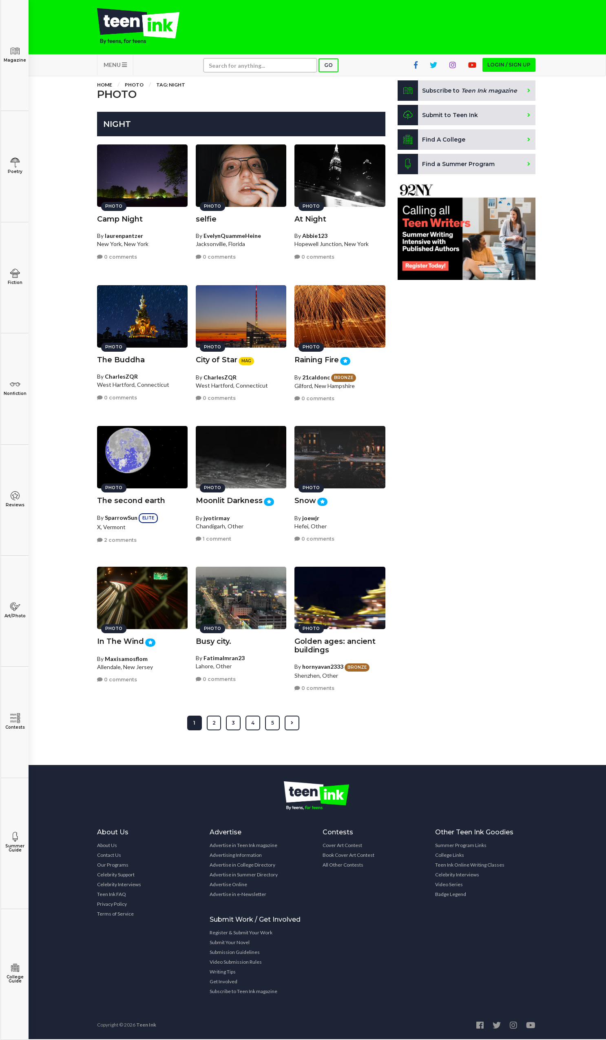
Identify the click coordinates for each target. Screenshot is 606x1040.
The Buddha (121, 359)
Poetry (15, 165)
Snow (305, 500)
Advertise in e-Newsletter (238, 895)
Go (328, 66)
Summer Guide (15, 842)
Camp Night (120, 218)
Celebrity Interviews (119, 885)
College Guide (15, 973)
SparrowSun (121, 517)
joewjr (310, 517)
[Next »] (292, 723)
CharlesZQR (121, 376)
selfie (206, 218)
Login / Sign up (509, 65)
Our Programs (112, 866)
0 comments (117, 256)
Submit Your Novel (230, 943)
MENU (115, 65)
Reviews (15, 499)
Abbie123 (314, 235)
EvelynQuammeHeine (232, 235)
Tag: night (170, 85)
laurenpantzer (124, 235)
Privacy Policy (112, 905)
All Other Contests (343, 866)
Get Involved (223, 982)
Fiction (15, 276)
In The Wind (120, 640)
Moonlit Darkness (229, 500)
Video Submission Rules (236, 963)
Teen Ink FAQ (111, 895)
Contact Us (109, 856)
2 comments (117, 539)
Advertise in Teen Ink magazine (243, 846)
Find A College (432, 140)
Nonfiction (15, 387)
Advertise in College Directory (242, 866)
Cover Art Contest (342, 846)
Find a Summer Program (446, 165)
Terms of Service (115, 914)
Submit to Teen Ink (438, 116)
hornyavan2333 (322, 666)
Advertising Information (236, 856)
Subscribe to (458, 91)
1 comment (213, 538)
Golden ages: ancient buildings (335, 645)
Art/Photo (15, 610)
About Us (107, 846)
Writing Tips (223, 972)
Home (104, 85)
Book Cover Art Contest (348, 856)
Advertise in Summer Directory (244, 875)
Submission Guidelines (235, 953)
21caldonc (316, 376)
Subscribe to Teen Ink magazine (243, 992)
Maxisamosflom (126, 657)
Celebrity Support (116, 875)
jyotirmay (216, 517)
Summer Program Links (461, 846)
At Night (310, 218)
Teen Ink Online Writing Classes (469, 866)
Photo (134, 85)
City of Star (216, 359)
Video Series (449, 885)
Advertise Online (228, 885)
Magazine (15, 54)
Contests (15, 721)
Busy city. (213, 640)
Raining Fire (316, 359)
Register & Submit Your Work (241, 933)
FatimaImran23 (224, 657)
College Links (449, 856)
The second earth (131, 500)
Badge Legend (450, 895)
